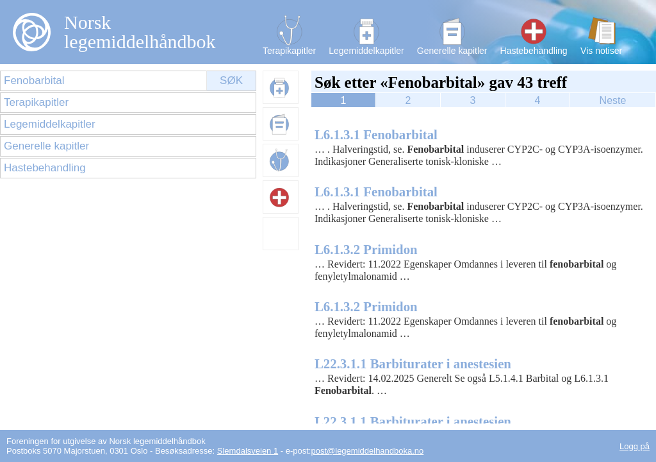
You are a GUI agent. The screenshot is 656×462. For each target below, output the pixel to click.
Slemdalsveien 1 (247, 451)
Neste (613, 100)
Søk (231, 80)
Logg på (634, 446)
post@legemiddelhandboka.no (367, 451)
